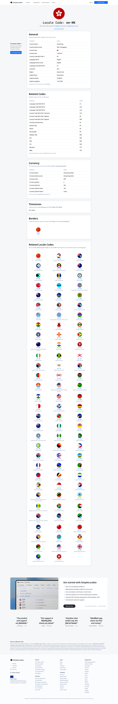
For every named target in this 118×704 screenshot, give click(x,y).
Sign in (91, 2)
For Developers (39, 686)
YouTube (13, 665)
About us (62, 674)
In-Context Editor (39, 671)
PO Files (87, 667)
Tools (61, 664)
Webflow (87, 692)
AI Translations (39, 667)
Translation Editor (39, 662)
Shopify (86, 690)
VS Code (87, 686)
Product (28, 2)
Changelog (37, 673)
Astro (86, 675)
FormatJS (87, 684)
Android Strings (89, 664)
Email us (13, 669)
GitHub (13, 663)
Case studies (63, 669)
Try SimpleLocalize (16, 52)
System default (15, 672)
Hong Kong (70, 26)
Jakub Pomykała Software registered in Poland (41, 698)
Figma (86, 681)
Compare (62, 666)
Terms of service (64, 682)
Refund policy (63, 684)
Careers (62, 688)
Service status (63, 689)
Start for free (101, 2)
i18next (86, 683)
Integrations (36, 2)
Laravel (86, 669)
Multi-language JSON (90, 662)
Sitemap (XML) (87, 698)
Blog (61, 662)
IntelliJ (86, 688)
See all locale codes (59, 29)
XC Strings (87, 666)
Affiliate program (64, 680)
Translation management (41, 684)
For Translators (39, 688)
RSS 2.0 (82, 698)
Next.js (86, 673)
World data (62, 667)
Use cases (37, 689)
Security (62, 686)
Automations (38, 666)
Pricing (53, 2)
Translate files (38, 680)
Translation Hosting (40, 669)
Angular (87, 671)
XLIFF (86, 679)
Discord (13, 667)
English (57, 26)
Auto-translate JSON (40, 678)
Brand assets (63, 676)
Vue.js (86, 677)
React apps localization (41, 682)
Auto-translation (39, 664)
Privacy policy (63, 678)
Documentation (46, 2)
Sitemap (91, 698)
